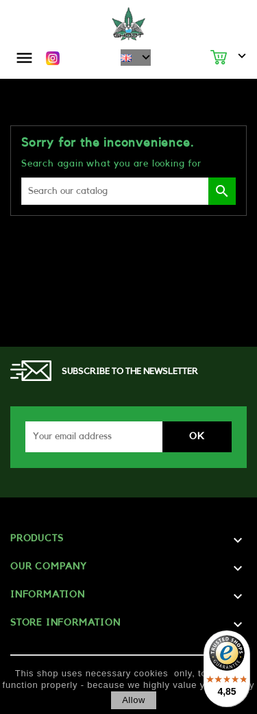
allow (133, 700)
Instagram (53, 58)
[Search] (128, 191)
